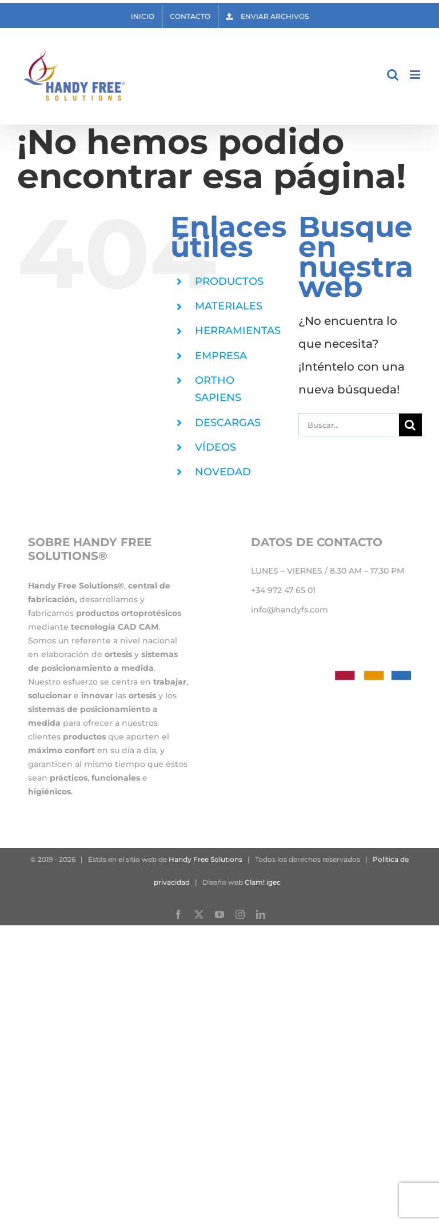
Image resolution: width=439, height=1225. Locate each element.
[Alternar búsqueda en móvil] (392, 75)
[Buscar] (410, 424)
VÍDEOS (215, 447)
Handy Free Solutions (205, 859)
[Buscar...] (348, 424)
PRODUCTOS (229, 281)
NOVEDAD (223, 472)
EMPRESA (221, 355)
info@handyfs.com (289, 609)
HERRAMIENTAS (238, 330)
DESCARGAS (228, 422)
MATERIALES (228, 306)
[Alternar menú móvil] (416, 75)
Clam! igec (263, 882)
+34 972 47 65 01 (283, 590)
